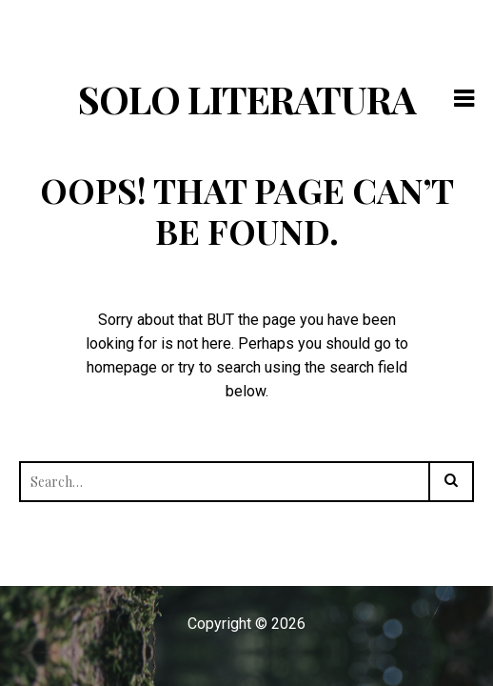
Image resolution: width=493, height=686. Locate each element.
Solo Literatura (247, 98)
